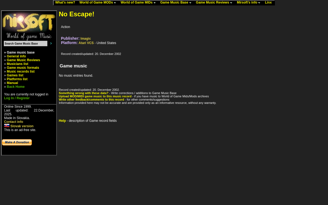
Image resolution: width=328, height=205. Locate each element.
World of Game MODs (99, 3)
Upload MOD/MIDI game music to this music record (95, 96)
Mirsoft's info (250, 3)
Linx (269, 3)
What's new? (66, 3)
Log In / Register (17, 98)
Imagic (86, 39)
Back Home (15, 87)
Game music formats (23, 68)
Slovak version (18, 126)
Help (62, 121)
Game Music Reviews (215, 3)
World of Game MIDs (139, 3)
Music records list (21, 71)
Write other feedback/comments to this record (91, 99)
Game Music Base (177, 3)
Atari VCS (86, 43)
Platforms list (17, 79)
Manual (12, 83)
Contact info (13, 122)
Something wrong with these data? (83, 93)
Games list (15, 75)
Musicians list (17, 64)
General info (16, 56)
